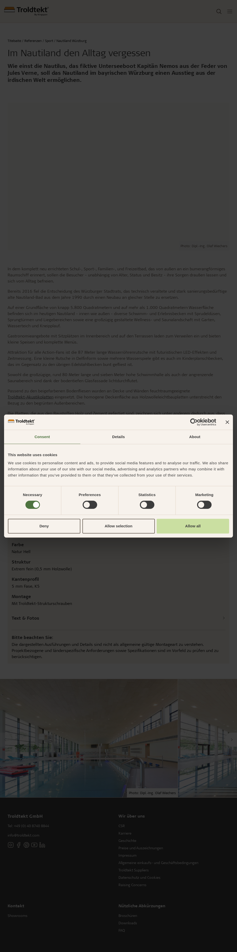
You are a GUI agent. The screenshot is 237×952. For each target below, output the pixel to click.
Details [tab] (118, 437)
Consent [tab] (42, 437)
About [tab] (194, 437)
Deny (44, 526)
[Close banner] (227, 422)
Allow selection (118, 526)
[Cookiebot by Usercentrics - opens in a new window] (194, 422)
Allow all (193, 526)
